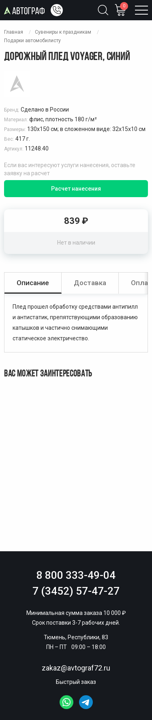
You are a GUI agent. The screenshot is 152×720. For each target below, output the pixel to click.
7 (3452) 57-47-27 (76, 591)
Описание (33, 283)
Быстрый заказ (76, 682)
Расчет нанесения (76, 188)
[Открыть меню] (141, 10)
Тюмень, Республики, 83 (76, 637)
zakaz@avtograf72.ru (76, 668)
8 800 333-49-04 (76, 575)
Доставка (90, 283)
